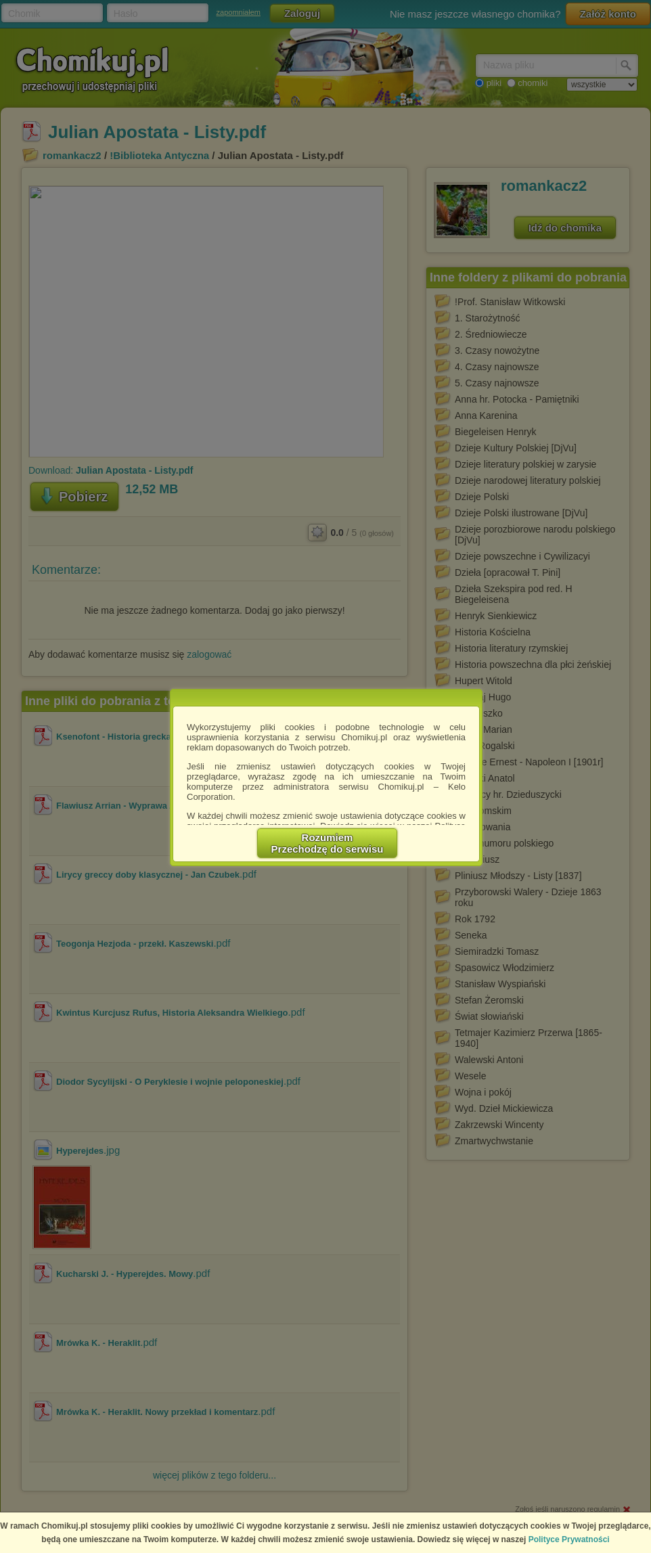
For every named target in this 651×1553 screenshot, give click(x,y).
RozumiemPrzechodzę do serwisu (327, 843)
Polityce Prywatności (569, 1539)
